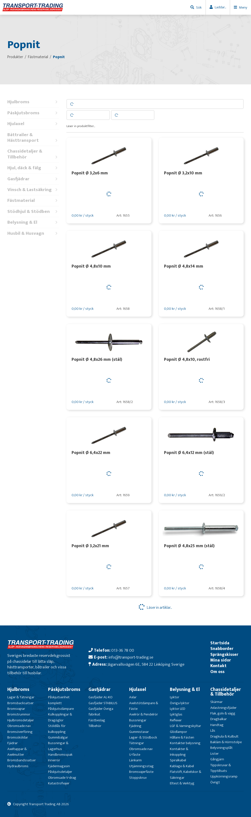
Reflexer (176, 720)
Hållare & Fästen (182, 737)
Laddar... (220, 7)
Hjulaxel (33, 124)
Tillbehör (94, 726)
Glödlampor (178, 732)
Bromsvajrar (16, 709)
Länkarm (135, 760)
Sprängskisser (224, 654)
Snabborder (221, 648)
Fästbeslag (96, 720)
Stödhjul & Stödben (33, 211)
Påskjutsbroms (33, 113)
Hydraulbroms (17, 766)
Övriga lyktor (179, 703)
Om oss (217, 671)
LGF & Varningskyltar (185, 726)
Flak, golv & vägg (222, 713)
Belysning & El (33, 222)
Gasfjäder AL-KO (100, 697)
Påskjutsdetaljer (60, 772)
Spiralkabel (178, 760)
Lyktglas (176, 714)
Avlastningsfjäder (223, 708)
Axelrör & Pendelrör (143, 714)
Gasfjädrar (33, 179)
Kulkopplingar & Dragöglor (60, 717)
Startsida (219, 643)
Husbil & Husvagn (33, 233)
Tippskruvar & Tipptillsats (220, 768)
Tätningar (136, 743)
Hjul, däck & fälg (33, 168)
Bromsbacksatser (20, 703)
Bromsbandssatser (21, 760)
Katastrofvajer (58, 783)
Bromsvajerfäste (141, 772)
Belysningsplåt (221, 748)
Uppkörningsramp (224, 776)
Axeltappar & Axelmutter (17, 752)
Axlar (133, 697)
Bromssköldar (17, 737)
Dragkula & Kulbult (224, 736)
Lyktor (174, 697)
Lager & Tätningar (20, 697)
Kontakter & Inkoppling (179, 752)
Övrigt (215, 782)
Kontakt (218, 665)
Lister (214, 754)
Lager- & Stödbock (143, 737)
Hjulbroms (33, 102)
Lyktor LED (177, 709)
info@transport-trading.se (130, 657)
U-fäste (134, 755)
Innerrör (54, 760)
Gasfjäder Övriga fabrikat (100, 711)
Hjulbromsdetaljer (20, 720)
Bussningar (137, 720)
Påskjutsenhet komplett (59, 700)
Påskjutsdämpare (61, 709)
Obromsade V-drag (62, 778)
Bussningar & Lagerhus (58, 746)
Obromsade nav (19, 726)
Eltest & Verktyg (182, 783)
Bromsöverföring (20, 732)
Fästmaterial (33, 200)
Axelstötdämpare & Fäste (143, 706)
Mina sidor (220, 660)
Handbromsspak (60, 755)
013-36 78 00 (122, 650)
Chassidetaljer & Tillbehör (33, 154)
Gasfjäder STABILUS (102, 703)
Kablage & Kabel (182, 766)
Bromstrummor (18, 714)
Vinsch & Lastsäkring (33, 190)
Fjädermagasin (59, 766)
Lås (212, 730)
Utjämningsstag (141, 766)
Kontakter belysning (185, 743)
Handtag (217, 725)
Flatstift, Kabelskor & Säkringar (185, 774)
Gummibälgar (58, 737)
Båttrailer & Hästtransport (33, 137)
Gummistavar (139, 732)
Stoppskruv (138, 778)
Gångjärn (217, 759)
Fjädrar (12, 743)
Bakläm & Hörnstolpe (226, 742)
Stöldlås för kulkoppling (57, 729)
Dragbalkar (218, 719)
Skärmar (216, 702)
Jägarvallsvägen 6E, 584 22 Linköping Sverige (146, 664)
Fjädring (135, 726)
